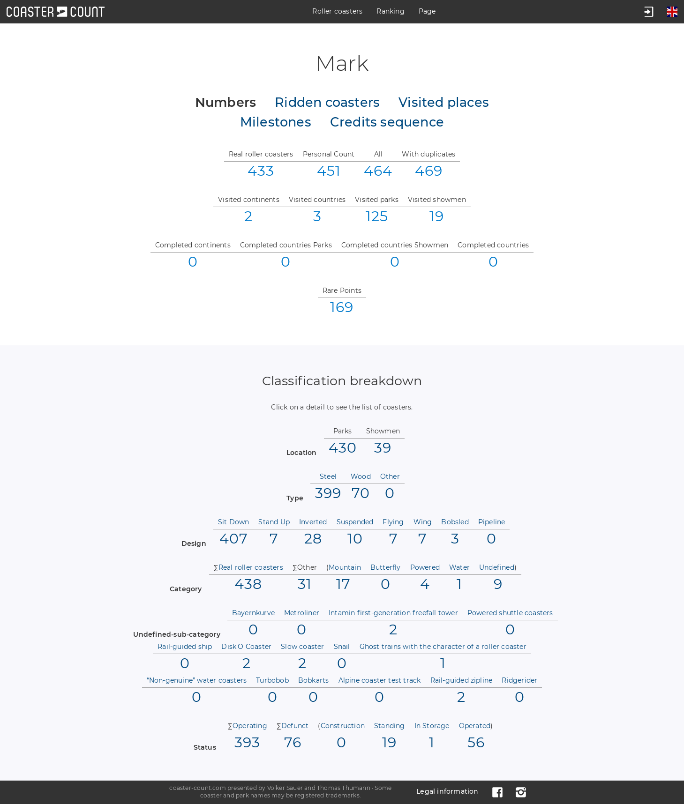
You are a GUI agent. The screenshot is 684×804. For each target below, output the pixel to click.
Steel (328, 476)
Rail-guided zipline (461, 680)
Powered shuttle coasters (510, 613)
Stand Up (274, 522)
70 (361, 492)
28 (313, 538)
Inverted (313, 522)
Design (193, 543)
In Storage (432, 726)
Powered (425, 567)
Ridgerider (519, 680)
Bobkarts (313, 680)
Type (294, 498)
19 (389, 742)
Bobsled (454, 522)
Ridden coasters (327, 102)
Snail (342, 646)
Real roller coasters (250, 567)
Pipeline (491, 522)
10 (355, 538)
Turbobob (272, 680)
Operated (475, 726)
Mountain (345, 567)
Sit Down (233, 522)
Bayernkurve (253, 613)
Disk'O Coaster (246, 646)
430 (343, 447)
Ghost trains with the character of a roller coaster (443, 646)
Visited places (443, 102)
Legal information (447, 791)
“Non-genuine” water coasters (197, 680)
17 (343, 583)
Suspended (355, 522)
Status (205, 747)
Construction (343, 726)
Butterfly (385, 567)
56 (476, 742)
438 (248, 583)
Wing (422, 522)
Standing (389, 726)
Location (301, 452)
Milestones (275, 122)
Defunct (294, 726)
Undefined (496, 567)
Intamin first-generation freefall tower (393, 613)
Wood (361, 476)
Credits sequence (387, 122)
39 (382, 447)
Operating (250, 726)
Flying (393, 522)
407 (233, 538)
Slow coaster (302, 646)
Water (459, 567)
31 (305, 583)
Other (390, 476)
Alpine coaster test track (379, 680)
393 (247, 742)
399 (328, 492)
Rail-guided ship (185, 646)
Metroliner (301, 613)
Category (186, 589)
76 (292, 742)
